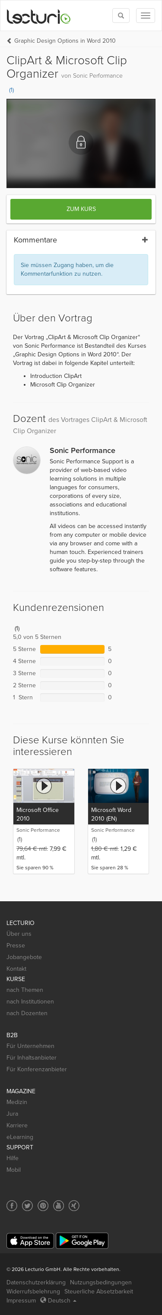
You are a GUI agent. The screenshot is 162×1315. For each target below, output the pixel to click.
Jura (12, 1113)
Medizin (16, 1102)
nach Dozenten (27, 1013)
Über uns (19, 933)
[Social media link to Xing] (74, 1205)
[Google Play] (82, 1241)
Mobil (13, 1169)
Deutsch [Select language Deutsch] (58, 1300)
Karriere (17, 1125)
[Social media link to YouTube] (58, 1205)
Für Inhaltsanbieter (31, 1057)
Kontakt (16, 968)
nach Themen (24, 990)
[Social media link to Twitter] (27, 1205)
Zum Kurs (81, 209)
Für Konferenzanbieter (36, 1069)
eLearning (19, 1137)
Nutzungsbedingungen (101, 1282)
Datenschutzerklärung (36, 1282)
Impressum (21, 1300)
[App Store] (30, 1241)
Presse (15, 945)
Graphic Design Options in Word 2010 (65, 40)
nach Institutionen (30, 1001)
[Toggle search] (121, 15)
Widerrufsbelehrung (33, 1291)
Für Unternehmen (30, 1046)
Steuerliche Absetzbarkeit (98, 1291)
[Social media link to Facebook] (11, 1205)
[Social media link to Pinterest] (43, 1205)
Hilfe (12, 1158)
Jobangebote (24, 957)
